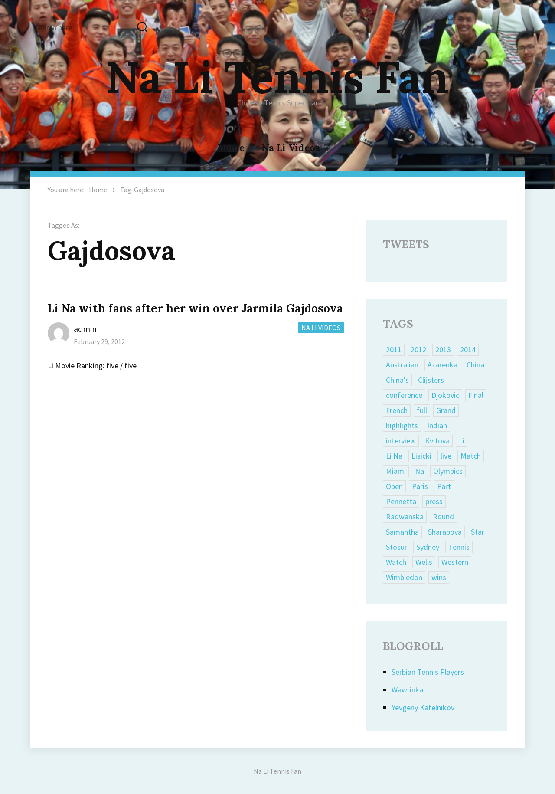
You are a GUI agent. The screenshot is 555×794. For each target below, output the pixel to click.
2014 (468, 349)
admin (85, 328)
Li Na (394, 456)
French (397, 410)
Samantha (402, 532)
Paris (420, 486)
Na (419, 471)
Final (475, 395)
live (446, 456)
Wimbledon (404, 577)
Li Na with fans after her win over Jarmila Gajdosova (195, 308)
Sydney (427, 547)
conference (404, 395)
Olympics (448, 471)
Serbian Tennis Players (428, 672)
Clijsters (431, 380)
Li (461, 441)
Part (444, 486)
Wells (423, 562)
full (422, 410)
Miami (396, 471)
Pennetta (401, 501)
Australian (402, 365)
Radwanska (405, 517)
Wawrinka (407, 690)
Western (454, 562)
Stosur (396, 547)
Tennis (459, 547)
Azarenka (442, 365)
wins (438, 577)
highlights (402, 425)
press (434, 501)
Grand (446, 410)
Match (470, 456)
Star (477, 532)
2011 (394, 349)
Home (231, 147)
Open (394, 486)
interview (401, 441)
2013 (443, 349)
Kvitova (437, 441)
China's (397, 380)
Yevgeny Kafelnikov (423, 707)
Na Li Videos (291, 147)
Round (443, 517)
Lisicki (421, 456)
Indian (437, 425)
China (475, 365)
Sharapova (445, 532)
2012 (418, 349)
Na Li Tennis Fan (277, 77)
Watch (396, 562)
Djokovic (445, 395)
